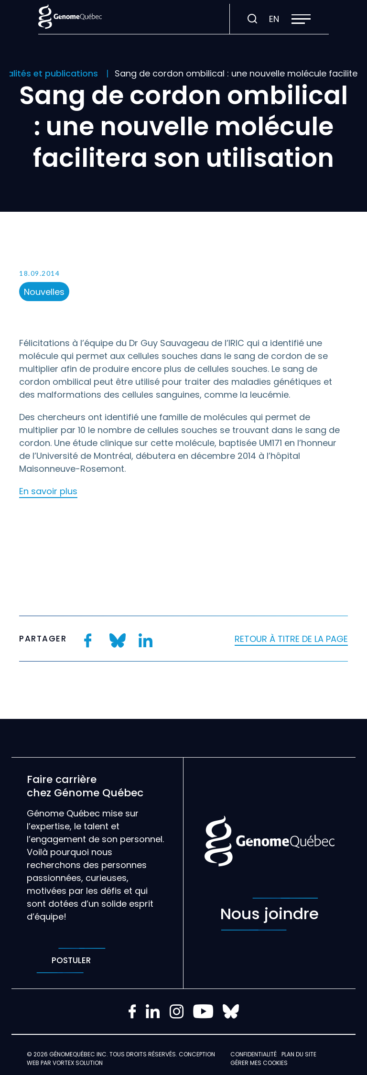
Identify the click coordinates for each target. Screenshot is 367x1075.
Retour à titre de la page (291, 639)
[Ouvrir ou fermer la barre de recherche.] (252, 19)
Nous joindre (269, 914)
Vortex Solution (78, 1063)
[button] (301, 19)
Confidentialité (253, 1054)
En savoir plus (48, 491)
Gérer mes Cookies (259, 1063)
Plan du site (298, 1054)
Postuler (71, 960)
